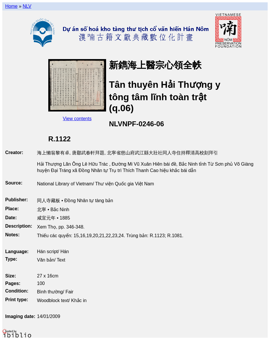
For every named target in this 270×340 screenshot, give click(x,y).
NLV (27, 6)
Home (11, 6)
